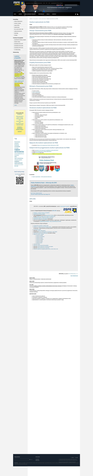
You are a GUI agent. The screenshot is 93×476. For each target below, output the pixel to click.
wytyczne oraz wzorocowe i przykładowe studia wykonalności (47, 150)
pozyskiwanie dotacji (49, 215)
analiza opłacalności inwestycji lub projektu (45, 246)
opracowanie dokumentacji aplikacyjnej (40, 233)
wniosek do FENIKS (39, 239)
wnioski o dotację (20, 117)
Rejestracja (37, 460)
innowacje (16, 148)
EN (58, 5)
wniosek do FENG (39, 240)
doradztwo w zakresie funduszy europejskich (41, 212)
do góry (76, 457)
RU (60, 5)
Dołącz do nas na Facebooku (76, 14)
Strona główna (35, 18)
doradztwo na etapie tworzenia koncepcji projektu (42, 226)
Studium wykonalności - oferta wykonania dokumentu (42, 176)
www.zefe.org (18, 3)
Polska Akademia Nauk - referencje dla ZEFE (44, 182)
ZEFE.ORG (54, 210)
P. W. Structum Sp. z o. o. (73, 273)
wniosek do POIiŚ (39, 237)
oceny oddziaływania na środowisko (45, 231)
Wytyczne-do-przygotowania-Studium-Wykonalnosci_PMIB (48, 145)
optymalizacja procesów (56, 221)
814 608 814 (19, 114)
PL (57, 5)
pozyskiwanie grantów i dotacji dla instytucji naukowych (43, 217)
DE (62, 5)
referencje (37, 152)
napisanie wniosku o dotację (38, 234)
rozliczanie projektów (18, 159)
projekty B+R (32, 37)
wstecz (73, 457)
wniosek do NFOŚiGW (40, 236)
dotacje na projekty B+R (50, 216)
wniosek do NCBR (39, 235)
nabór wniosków (19, 150)
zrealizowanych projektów (64, 206)
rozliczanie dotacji (36, 244)
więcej (15, 105)
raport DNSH (54, 231)
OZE (15, 156)
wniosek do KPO (39, 242)
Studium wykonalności (36, 92)
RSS (78, 14)
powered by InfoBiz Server (73, 460)
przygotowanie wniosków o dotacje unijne (40, 225)
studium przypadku (17, 57)
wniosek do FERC (39, 241)
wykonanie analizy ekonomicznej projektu (40, 245)
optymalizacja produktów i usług (46, 221)
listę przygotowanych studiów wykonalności (43, 151)
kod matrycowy (18, 174)
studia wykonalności (19, 116)
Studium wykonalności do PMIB (52, 18)
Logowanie (37, 459)
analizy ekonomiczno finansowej (43, 247)
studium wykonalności (42, 18)
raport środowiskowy (18, 158)
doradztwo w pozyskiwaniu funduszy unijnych (19, 128)
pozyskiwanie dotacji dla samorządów (40, 218)
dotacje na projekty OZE (41, 216)
